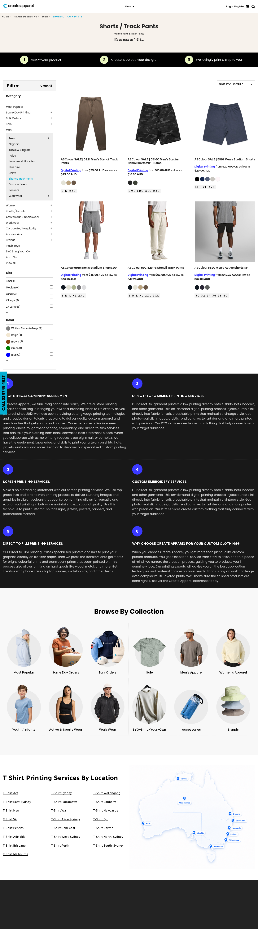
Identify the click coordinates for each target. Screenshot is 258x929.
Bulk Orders (13, 118)
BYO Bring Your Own (19, 251)
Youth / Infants (15, 211)
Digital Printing (71, 170)
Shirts (12, 173)
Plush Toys (13, 246)
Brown (15, 341)
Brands (10, 240)
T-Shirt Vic (10, 819)
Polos (12, 156)
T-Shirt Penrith (13, 828)
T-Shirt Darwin (103, 828)
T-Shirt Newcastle (105, 810)
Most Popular (14, 107)
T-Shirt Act (10, 793)
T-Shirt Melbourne (15, 854)
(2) (14, 341)
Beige (14, 335)
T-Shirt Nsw (11, 810)
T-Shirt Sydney (61, 793)
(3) (14, 335)
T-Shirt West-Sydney (65, 837)
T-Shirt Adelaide (14, 837)
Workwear (15, 196)
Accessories (14, 234)
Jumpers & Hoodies (22, 161)
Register (239, 6)
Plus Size (14, 167)
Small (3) (11, 281)
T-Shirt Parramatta (64, 802)
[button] (59, 6)
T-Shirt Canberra (104, 802)
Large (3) (11, 294)
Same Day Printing (18, 112)
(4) (24, 328)
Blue (14, 354)
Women (11, 205)
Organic (14, 144)
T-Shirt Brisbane (14, 845)
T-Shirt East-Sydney (17, 802)
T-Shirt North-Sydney (108, 837)
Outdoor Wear (18, 184)
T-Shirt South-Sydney (108, 845)
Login (229, 6)
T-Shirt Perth (60, 845)
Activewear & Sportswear (22, 217)
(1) (14, 348)
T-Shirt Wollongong (106, 793)
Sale (9, 124)
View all (11, 263)
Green (15, 348)
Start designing (25, 16)
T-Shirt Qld (100, 819)
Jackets (14, 190)
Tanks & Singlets (19, 150)
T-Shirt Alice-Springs (65, 819)
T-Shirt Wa (58, 810)
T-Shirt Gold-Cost (63, 828)
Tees (12, 138)
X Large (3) (12, 300)
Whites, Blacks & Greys (24, 328)
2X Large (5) (13, 306)
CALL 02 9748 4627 (3, 393)
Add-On (11, 257)
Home (6, 16)
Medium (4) (13, 287)
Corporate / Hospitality (21, 228)
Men (45, 16)
